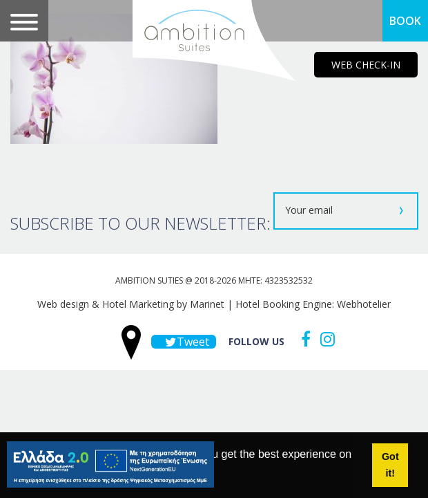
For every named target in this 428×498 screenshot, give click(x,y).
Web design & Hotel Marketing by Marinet (130, 304)
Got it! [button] (390, 465)
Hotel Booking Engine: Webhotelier (313, 304)
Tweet (183, 342)
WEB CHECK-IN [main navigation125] (365, 64)
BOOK (405, 20)
